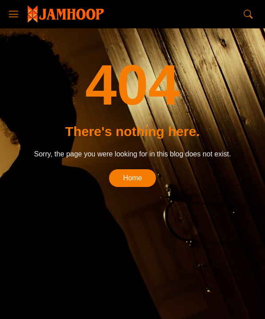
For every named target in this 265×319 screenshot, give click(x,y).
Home (132, 178)
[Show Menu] (13, 14)
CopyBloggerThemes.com (121, 241)
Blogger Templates (187, 241)
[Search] (248, 14)
